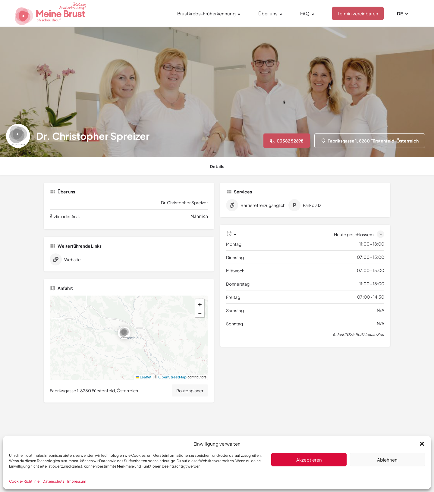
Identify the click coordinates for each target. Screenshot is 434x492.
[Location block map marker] (124, 333)
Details (217, 166)
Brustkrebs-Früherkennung (206, 13)
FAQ (305, 13)
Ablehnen (387, 459)
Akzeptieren (309, 459)
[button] (422, 444)
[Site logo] (51, 12)
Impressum (76, 481)
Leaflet (144, 377)
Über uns (268, 13)
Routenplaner (189, 390)
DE (400, 13)
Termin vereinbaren (358, 13)
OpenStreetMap (172, 377)
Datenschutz (53, 481)
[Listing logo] (18, 136)
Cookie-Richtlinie (24, 481)
